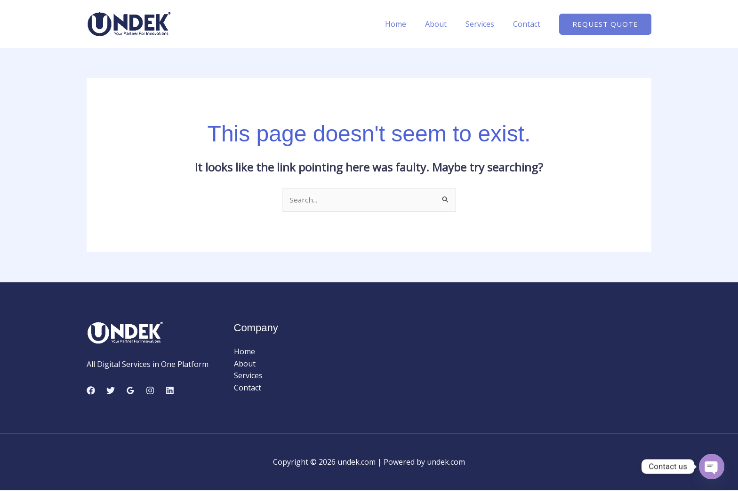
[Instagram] (150, 391)
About (445, 24)
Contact (528, 24)
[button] (605, 24)
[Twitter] (110, 391)
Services (485, 24)
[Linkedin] (170, 391)
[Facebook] (91, 391)
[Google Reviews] (130, 391)
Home (408, 24)
